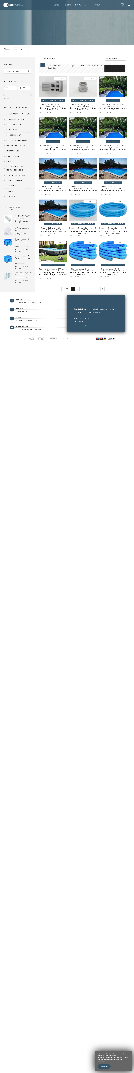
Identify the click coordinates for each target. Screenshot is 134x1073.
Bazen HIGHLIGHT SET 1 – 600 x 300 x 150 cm (53, 187)
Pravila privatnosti (41, 338)
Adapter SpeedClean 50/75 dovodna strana (53, 105)
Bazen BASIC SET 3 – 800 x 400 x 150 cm (83, 146)
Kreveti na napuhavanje (17, 140)
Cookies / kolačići (54, 338)
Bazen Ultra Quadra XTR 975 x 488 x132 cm (53, 269)
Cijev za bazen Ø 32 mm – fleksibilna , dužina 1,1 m (83, 269)
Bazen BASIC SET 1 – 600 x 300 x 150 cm (113, 105)
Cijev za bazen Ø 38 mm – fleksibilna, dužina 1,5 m (113, 269)
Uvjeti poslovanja (29, 338)
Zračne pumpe (13, 196)
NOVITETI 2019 (12, 156)
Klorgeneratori (14, 135)
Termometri (12, 186)
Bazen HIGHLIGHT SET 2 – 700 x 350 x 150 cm (83, 187)
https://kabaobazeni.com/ (28, 329)
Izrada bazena (55, 5)
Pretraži (28, 71)
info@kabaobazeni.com (26, 320)
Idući (66, 289)
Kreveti (88, 5)
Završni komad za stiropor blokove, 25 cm (22, 229)
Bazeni (68, 5)
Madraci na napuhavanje (18, 145)
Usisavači (10, 191)
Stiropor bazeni (14, 180)
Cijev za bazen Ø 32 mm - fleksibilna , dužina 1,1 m (23, 241)
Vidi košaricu (114, 68)
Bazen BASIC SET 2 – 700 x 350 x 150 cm (53, 146)
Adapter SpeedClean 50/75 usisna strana (83, 105)
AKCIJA (97, 5)
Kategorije (18, 49)
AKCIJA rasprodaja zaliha (18, 114)
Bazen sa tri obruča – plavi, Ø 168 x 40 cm (113, 228)
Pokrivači (10, 161)
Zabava (78, 5)
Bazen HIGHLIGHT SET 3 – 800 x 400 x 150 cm (113, 187)
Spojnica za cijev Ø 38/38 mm (23, 273)
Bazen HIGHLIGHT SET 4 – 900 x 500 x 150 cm (53, 228)
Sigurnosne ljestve (15, 175)
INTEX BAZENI (12, 130)
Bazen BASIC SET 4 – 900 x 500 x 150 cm (113, 146)
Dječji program (13, 124)
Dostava (65, 339)
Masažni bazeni (13, 151)
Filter (7, 98)
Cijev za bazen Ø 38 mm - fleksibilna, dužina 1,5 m (22, 258)
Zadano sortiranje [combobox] (112, 59)
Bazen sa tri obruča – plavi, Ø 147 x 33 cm (83, 228)
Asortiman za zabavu (16, 119)
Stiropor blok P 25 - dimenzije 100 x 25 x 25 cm (22, 217)
